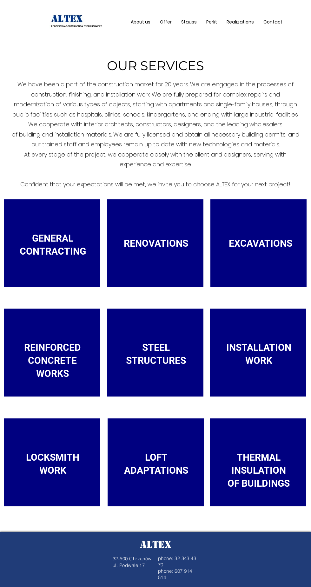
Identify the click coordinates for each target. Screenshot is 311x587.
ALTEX (155, 544)
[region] (52, 251)
